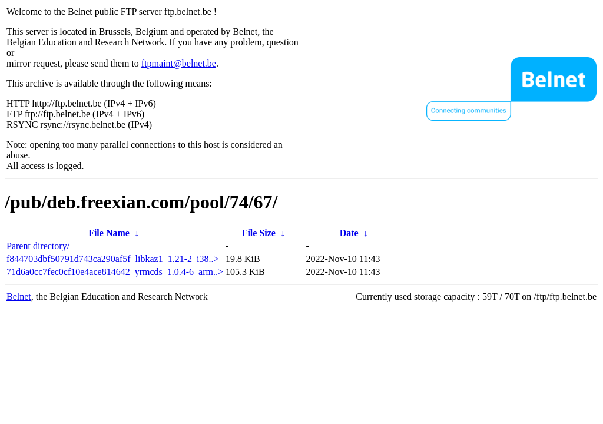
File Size (259, 233)
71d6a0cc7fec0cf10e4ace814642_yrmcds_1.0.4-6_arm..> (114, 272)
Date (349, 233)
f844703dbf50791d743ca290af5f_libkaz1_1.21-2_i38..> (112, 259)
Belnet (18, 297)
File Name (109, 233)
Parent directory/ (37, 246)
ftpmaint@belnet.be (178, 63)
